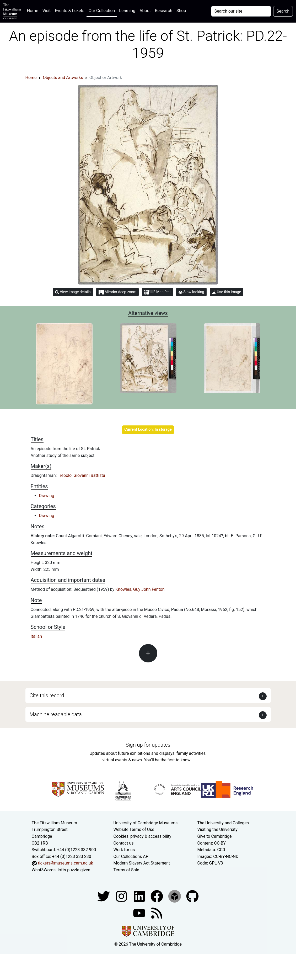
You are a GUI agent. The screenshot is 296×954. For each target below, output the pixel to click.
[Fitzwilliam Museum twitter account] (104, 896)
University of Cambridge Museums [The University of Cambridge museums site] (146, 822)
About (145, 10)
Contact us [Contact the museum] (124, 843)
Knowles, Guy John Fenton (139, 589)
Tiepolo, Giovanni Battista (81, 475)
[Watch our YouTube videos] (140, 912)
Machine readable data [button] (56, 714)
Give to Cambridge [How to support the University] (214, 836)
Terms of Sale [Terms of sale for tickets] (126, 869)
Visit (46, 10)
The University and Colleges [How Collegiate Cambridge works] (223, 822)
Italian (36, 636)
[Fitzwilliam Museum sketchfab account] (175, 896)
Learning (127, 10)
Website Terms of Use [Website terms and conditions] (134, 829)
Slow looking (191, 292)
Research (163, 10)
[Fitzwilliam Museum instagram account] (122, 896)
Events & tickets (69, 10)
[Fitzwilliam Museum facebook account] (140, 896)
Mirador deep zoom (117, 292)
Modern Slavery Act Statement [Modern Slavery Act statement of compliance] (142, 863)
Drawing (46, 495)
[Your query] (241, 11)
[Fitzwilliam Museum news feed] (156, 912)
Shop (181, 10)
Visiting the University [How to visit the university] (217, 829)
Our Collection (102, 10)
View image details (73, 292)
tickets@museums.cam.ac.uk (65, 863)
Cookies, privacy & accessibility (142, 836)
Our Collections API (132, 856)
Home (33, 10)
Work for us (124, 849)
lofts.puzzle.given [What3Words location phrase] (74, 869)
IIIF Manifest (157, 292)
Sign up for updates (148, 745)
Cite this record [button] (47, 695)
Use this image (226, 292)
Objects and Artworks (63, 77)
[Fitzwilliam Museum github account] (192, 896)
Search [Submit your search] (283, 11)
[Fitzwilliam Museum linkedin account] (157, 896)
